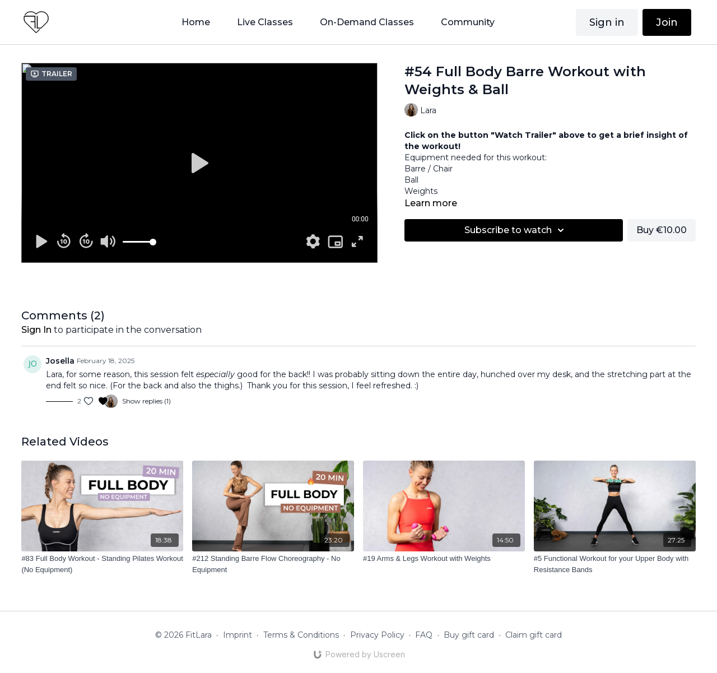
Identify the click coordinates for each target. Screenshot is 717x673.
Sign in (607, 22)
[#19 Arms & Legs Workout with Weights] (444, 558)
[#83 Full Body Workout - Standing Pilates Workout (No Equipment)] (102, 564)
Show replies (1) (146, 401)
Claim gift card (533, 635)
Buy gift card (469, 635)
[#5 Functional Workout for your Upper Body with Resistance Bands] (615, 564)
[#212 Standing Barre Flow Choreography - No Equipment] (273, 564)
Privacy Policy (377, 635)
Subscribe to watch (515, 230)
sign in (36, 329)
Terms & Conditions (301, 635)
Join (667, 22)
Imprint (237, 635)
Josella (60, 361)
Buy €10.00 (661, 230)
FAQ (423, 635)
